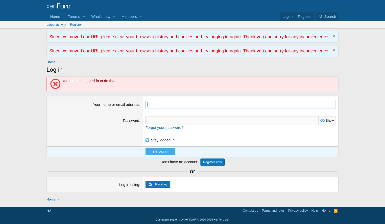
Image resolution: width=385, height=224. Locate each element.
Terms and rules (273, 210)
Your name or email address (116, 104)
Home (55, 16)
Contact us (250, 210)
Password (131, 120)
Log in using (129, 184)
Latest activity (56, 24)
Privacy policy (298, 210)
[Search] (327, 16)
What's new (100, 16)
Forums (74, 16)
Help (315, 210)
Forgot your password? (164, 127)
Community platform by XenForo (192, 219)
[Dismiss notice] (334, 36)
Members (129, 16)
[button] (84, 16)
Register (76, 24)
